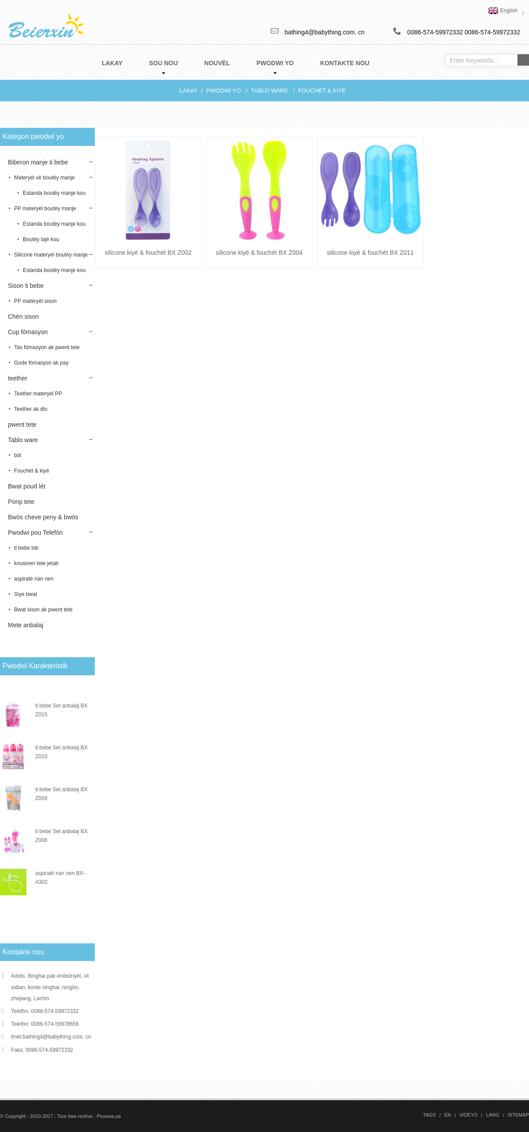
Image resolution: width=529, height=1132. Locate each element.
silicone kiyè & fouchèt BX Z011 (370, 252)
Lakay (188, 90)
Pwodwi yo (223, 90)
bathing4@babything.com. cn (56, 1037)
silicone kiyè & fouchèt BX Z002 (148, 252)
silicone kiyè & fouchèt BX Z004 (259, 252)
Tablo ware (269, 90)
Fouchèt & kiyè (322, 90)
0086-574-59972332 (492, 32)
